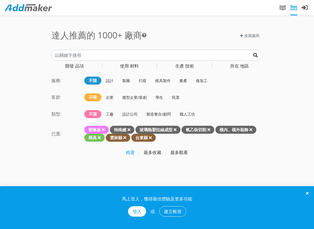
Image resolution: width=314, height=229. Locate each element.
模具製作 (163, 80)
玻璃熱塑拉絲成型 (156, 129)
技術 (184, 66)
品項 (74, 66)
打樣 (142, 80)
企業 (109, 97)
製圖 (126, 80)
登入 (137, 211)
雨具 (92, 137)
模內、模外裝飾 (233, 129)
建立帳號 (173, 211)
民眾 (176, 97)
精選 (130, 152)
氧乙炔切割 (196, 129)
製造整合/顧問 (158, 114)
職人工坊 (187, 114)
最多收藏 (152, 152)
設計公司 (130, 114)
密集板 (94, 129)
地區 (239, 66)
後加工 (201, 80)
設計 (109, 80)
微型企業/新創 (134, 97)
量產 (183, 80)
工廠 (109, 114)
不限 (93, 80)
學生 (159, 97)
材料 (129, 66)
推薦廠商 (250, 35)
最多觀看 (179, 152)
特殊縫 (120, 129)
